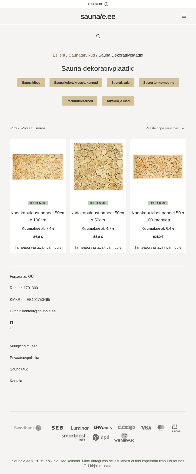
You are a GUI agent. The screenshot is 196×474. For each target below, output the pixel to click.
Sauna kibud (31, 82)
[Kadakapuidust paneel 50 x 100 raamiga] (158, 167)
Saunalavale (120, 82)
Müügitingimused (24, 346)
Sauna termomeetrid (158, 82)
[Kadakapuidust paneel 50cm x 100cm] (38, 167)
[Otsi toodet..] (98, 36)
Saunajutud (19, 369)
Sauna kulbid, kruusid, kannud (76, 82)
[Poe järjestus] (166, 128)
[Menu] (184, 16)
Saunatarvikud (82, 55)
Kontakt (16, 381)
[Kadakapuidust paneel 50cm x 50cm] (98, 167)
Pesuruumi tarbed (79, 101)
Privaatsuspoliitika (24, 358)
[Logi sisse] (98, 4)
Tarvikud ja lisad (118, 101)
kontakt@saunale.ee (39, 311)
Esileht (59, 55)
